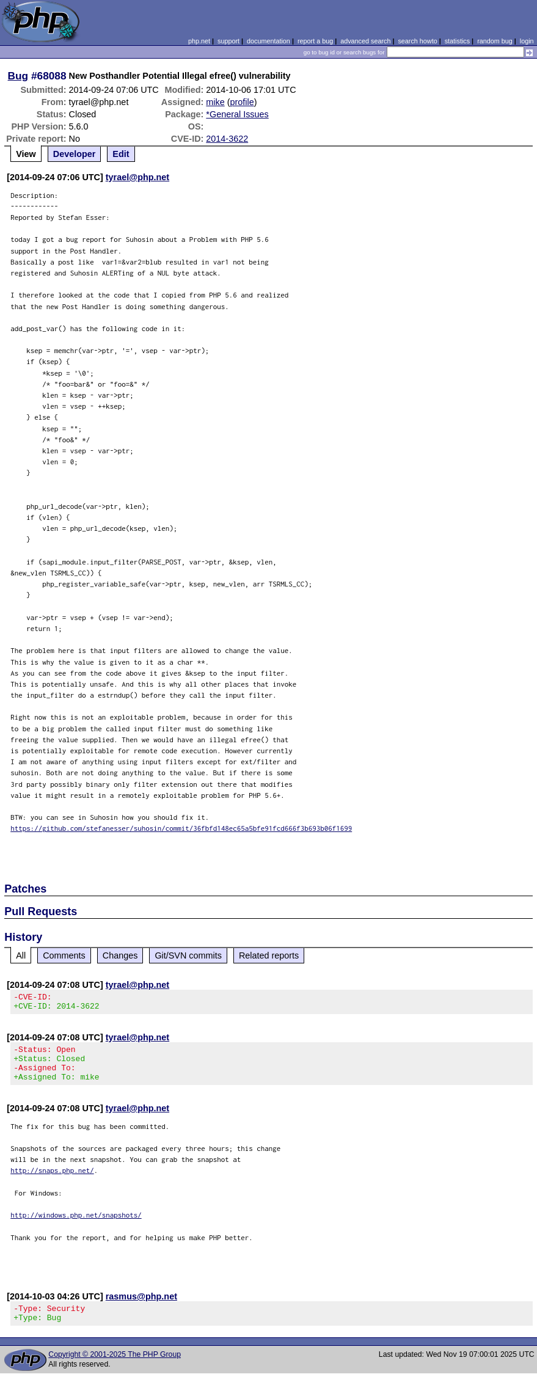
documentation (268, 41)
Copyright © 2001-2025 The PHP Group (114, 1369)
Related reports (269, 955)
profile (242, 102)
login (527, 41)
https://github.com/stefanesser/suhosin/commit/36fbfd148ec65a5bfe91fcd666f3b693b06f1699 (181, 828)
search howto (417, 41)
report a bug (315, 41)
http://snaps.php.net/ (52, 1181)
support (228, 41)
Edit (120, 154)
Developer (74, 154)
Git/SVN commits (188, 955)
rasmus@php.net (141, 1307)
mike (215, 102)
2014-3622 (227, 139)
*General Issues (237, 114)
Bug (18, 76)
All (21, 955)
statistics (457, 41)
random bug (495, 41)
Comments (64, 955)
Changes (120, 955)
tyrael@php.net (137, 177)
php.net (199, 41)
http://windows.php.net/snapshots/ (76, 1226)
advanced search (365, 41)
